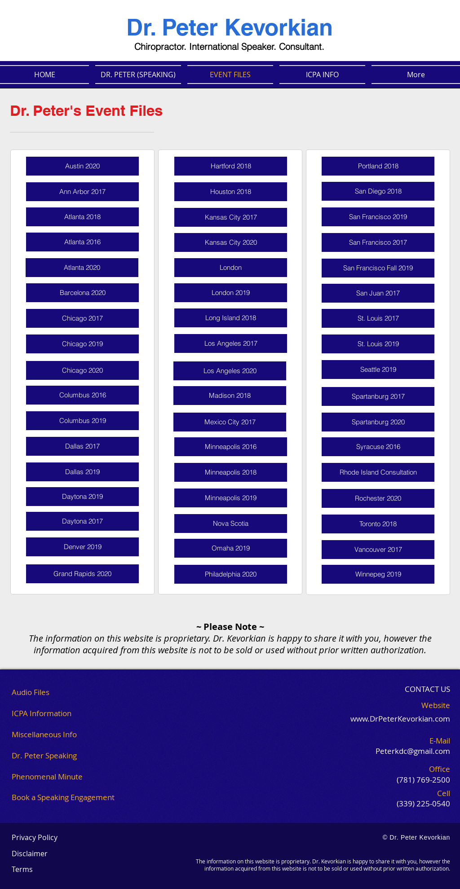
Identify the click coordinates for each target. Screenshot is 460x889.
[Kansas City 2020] (230, 242)
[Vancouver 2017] (378, 549)
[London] (230, 267)
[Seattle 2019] (378, 369)
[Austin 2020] (82, 166)
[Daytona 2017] (82, 521)
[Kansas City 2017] (230, 217)
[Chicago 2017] (82, 318)
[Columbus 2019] (82, 420)
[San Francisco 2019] (378, 216)
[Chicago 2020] (82, 370)
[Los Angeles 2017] (230, 343)
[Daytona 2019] (82, 496)
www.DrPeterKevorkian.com (400, 718)
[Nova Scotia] (230, 523)
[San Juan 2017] (378, 293)
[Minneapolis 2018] (230, 472)
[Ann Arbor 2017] (82, 191)
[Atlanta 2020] (82, 267)
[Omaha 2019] (230, 548)
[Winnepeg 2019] (378, 574)
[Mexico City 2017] (229, 422)
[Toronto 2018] (378, 524)
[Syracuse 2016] (378, 446)
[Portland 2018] (378, 166)
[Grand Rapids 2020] (82, 573)
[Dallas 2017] (82, 446)
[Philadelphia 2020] (230, 574)
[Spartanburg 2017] (378, 396)
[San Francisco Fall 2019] (378, 268)
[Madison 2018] (229, 395)
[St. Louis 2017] (378, 318)
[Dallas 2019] (82, 471)
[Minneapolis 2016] (230, 446)
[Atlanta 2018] (82, 216)
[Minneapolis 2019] (230, 498)
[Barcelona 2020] (82, 292)
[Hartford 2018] (230, 166)
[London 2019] (230, 292)
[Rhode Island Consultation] (378, 472)
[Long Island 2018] (230, 317)
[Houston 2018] (230, 191)
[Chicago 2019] (82, 343)
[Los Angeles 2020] (229, 370)
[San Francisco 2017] (378, 242)
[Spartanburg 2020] (378, 422)
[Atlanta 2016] (82, 242)
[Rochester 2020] (378, 498)
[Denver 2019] (82, 546)
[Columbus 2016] (82, 395)
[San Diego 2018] (378, 191)
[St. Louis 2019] (378, 343)
